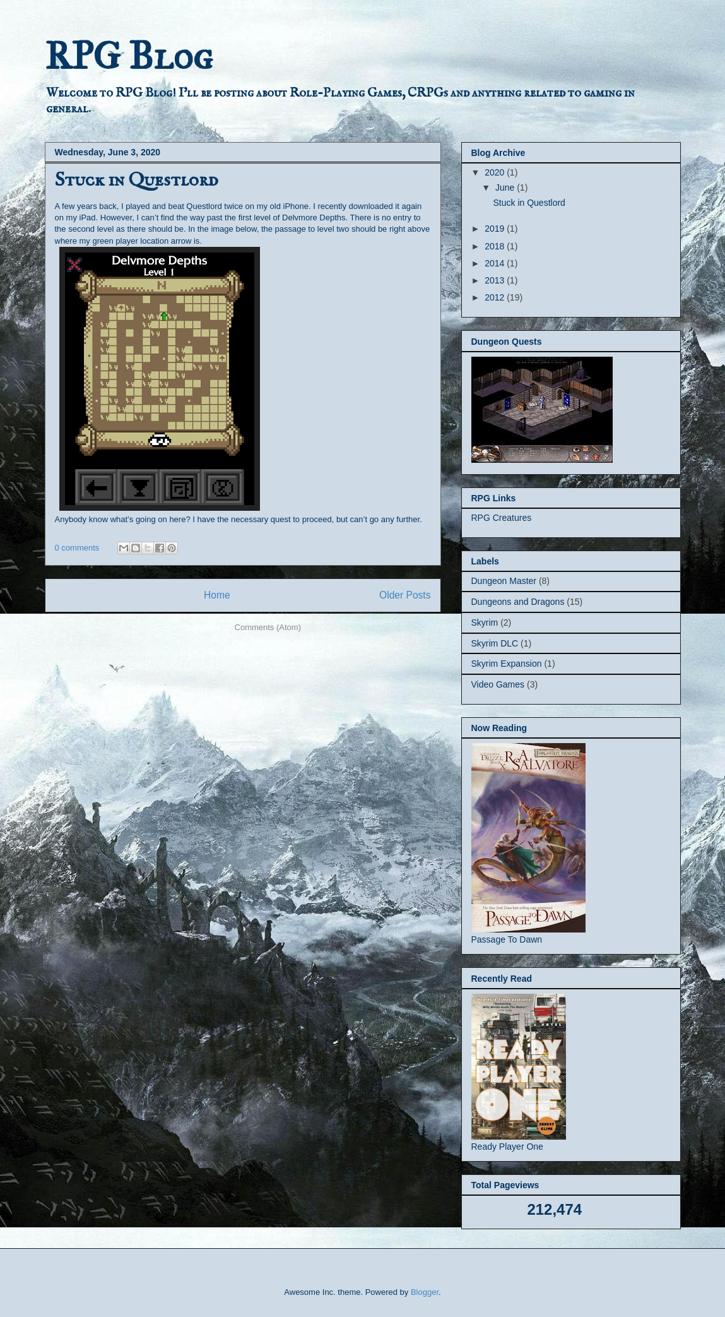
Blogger (425, 1292)
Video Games (498, 684)
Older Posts (404, 595)
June (506, 187)
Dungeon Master (504, 581)
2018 (496, 246)
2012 (496, 297)
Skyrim (484, 622)
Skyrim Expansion (506, 663)
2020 (496, 172)
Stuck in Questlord (136, 181)
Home (217, 595)
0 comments (77, 547)
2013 (496, 280)
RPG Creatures (501, 518)
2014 (496, 263)
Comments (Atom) (268, 627)
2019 (496, 228)
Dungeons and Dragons (518, 602)
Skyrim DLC (495, 643)
